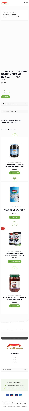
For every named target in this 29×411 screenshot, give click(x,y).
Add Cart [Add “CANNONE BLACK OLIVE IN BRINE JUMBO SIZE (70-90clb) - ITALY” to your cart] (16, 217)
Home (4, 12)
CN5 (14, 177)
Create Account (11, 406)
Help (18, 406)
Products (11, 12)
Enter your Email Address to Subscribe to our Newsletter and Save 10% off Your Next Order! (14, 331)
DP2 (14, 221)
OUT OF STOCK (16, 261)
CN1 (14, 133)
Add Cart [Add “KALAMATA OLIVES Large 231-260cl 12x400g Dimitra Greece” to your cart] (16, 305)
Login (4, 406)
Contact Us (24, 406)
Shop (14, 359)
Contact (15, 362)
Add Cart (5, 96)
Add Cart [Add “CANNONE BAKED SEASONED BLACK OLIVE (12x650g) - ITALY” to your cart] (16, 172)
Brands (14, 361)
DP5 (14, 266)
